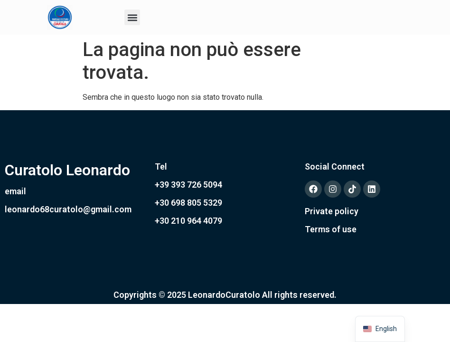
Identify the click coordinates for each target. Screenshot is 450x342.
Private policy (331, 211)
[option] (380, 329)
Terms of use (330, 229)
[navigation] (380, 329)
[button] (132, 17)
